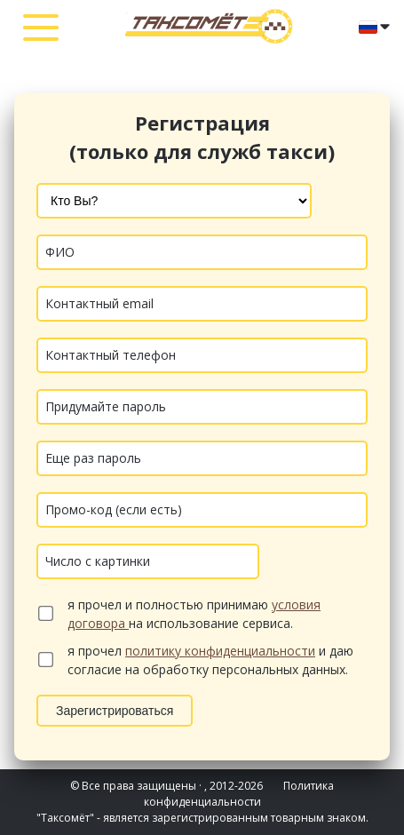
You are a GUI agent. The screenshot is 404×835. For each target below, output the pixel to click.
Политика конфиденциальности (239, 793)
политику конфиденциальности (220, 650)
